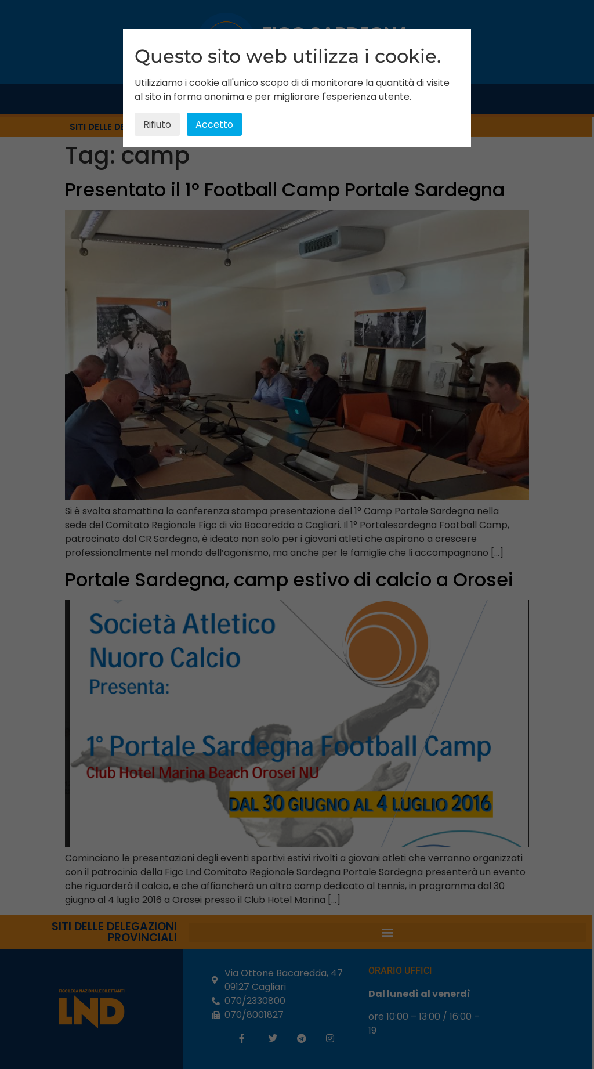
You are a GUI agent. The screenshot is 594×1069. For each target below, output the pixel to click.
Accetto (214, 124)
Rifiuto (157, 124)
